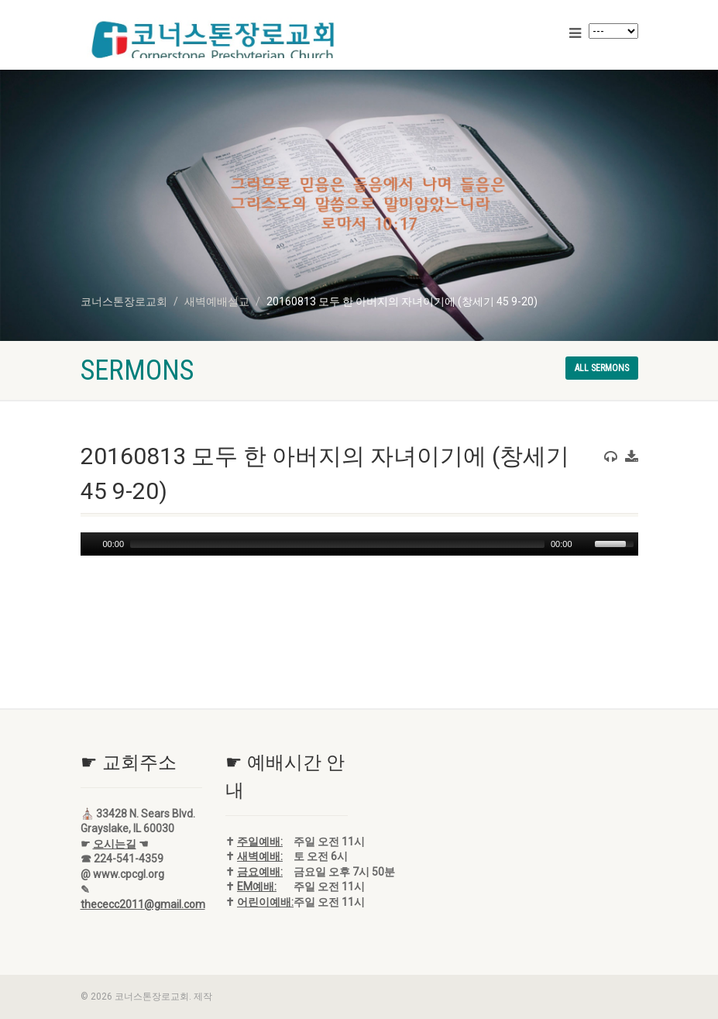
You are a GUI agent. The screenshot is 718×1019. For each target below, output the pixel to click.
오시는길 (114, 844)
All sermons (602, 368)
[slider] (337, 544)
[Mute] (585, 544)
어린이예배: (265, 902)
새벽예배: (260, 856)
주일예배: (260, 841)
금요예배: (260, 872)
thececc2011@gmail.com (143, 904)
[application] (359, 544)
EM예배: (257, 886)
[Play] (90, 544)
